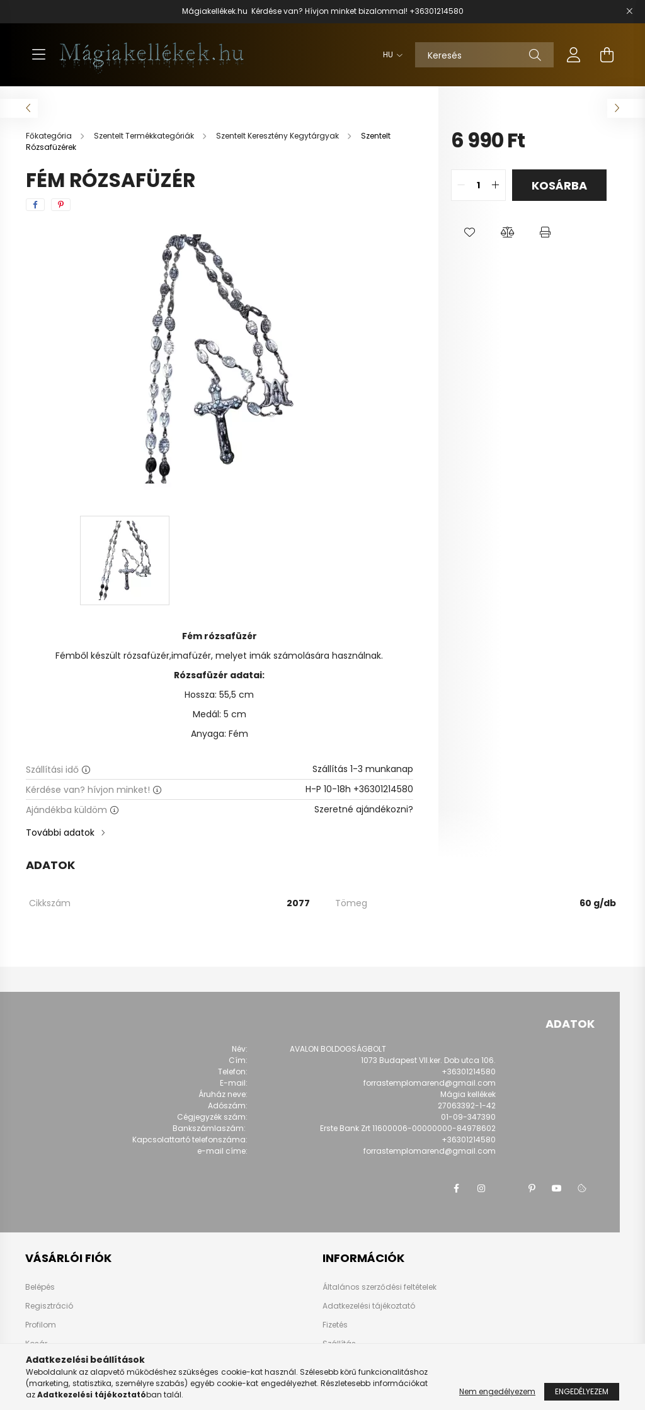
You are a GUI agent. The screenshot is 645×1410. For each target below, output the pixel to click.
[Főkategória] (50, 135)
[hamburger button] (38, 54)
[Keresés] (484, 54)
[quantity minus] (461, 185)
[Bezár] (629, 11)
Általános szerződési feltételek (379, 1287)
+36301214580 (436, 11)
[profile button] (573, 54)
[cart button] (606, 54)
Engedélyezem (581, 1391)
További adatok (60, 832)
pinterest (531, 1188)
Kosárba (559, 185)
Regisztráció (49, 1306)
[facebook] (35, 204)
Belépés (40, 1287)
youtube (556, 1188)
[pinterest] (61, 204)
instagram (481, 1188)
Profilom (40, 1325)
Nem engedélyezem (497, 1391)
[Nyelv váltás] (389, 54)
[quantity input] (478, 185)
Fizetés (335, 1324)
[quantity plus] (495, 185)
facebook (456, 1188)
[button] (469, 232)
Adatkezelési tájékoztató (368, 1305)
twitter (506, 1188)
